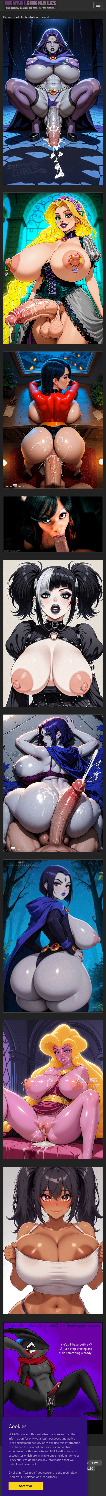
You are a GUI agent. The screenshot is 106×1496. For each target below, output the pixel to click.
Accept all (25, 1486)
